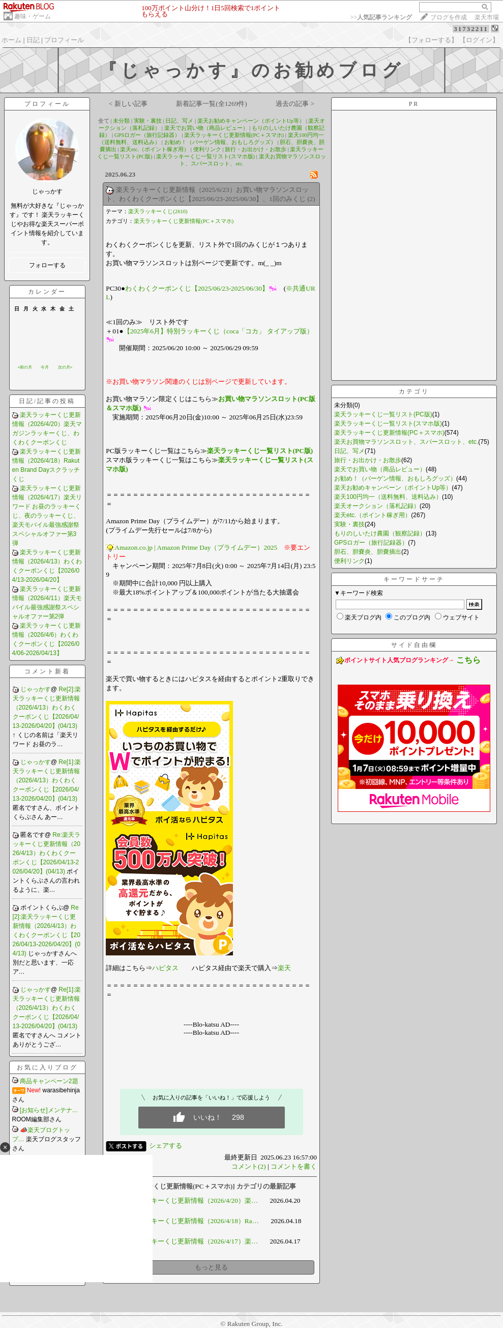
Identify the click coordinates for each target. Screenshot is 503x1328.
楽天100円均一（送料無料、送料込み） (388, 496)
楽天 (284, 968)
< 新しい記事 (128, 103)
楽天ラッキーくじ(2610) (157, 211)
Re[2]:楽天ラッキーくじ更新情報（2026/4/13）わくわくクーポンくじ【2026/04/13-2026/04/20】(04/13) (47, 707)
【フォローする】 (431, 40)
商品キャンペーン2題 (49, 1081)
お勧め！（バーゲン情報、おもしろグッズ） (220, 142)
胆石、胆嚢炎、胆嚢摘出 (367, 551)
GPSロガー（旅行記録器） (147, 135)
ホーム (11, 40)
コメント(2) (248, 1166)
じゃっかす (35, 689)
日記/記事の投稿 (47, 401)
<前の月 (25, 367)
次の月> (65, 367)
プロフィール (64, 40)
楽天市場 (487, 17)
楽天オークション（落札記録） (377, 506)
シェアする (165, 1145)
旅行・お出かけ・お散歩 (255, 149)
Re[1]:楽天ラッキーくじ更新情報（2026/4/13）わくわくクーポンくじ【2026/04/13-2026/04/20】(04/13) (47, 780)
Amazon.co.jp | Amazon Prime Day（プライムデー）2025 (195, 547)
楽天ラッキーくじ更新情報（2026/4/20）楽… (191, 1200)
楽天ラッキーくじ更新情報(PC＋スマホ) (234, 135)
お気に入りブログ (47, 1067)
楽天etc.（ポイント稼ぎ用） (154, 149)
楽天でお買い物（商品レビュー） (206, 128)
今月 (45, 367)
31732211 (471, 29)
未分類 (121, 121)
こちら (468, 660)
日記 (33, 40)
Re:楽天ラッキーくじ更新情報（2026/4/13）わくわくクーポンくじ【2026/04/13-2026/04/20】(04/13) (47, 853)
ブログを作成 (448, 17)
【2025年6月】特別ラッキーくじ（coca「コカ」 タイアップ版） (218, 331)
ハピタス (165, 968)
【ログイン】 (479, 40)
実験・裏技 (148, 121)
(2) (311, 199)
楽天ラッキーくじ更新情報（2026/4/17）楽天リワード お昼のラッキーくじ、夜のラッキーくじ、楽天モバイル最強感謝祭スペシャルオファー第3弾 (47, 516)
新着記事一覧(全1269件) (211, 103)
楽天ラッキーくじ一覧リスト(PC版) (260, 451)
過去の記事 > (295, 103)
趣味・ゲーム (32, 16)
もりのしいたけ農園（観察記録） (380, 533)
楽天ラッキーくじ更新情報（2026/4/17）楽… (191, 1241)
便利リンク (207, 149)
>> (381, 17)
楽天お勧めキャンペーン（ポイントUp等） (251, 121)
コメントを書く (294, 1166)
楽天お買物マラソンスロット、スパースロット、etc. (406, 441)
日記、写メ (179, 121)
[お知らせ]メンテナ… (49, 1110)
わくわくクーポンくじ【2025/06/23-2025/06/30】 (197, 288)
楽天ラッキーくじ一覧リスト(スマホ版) (205, 156)
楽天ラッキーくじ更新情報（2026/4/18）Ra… (192, 1221)
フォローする (47, 265)
